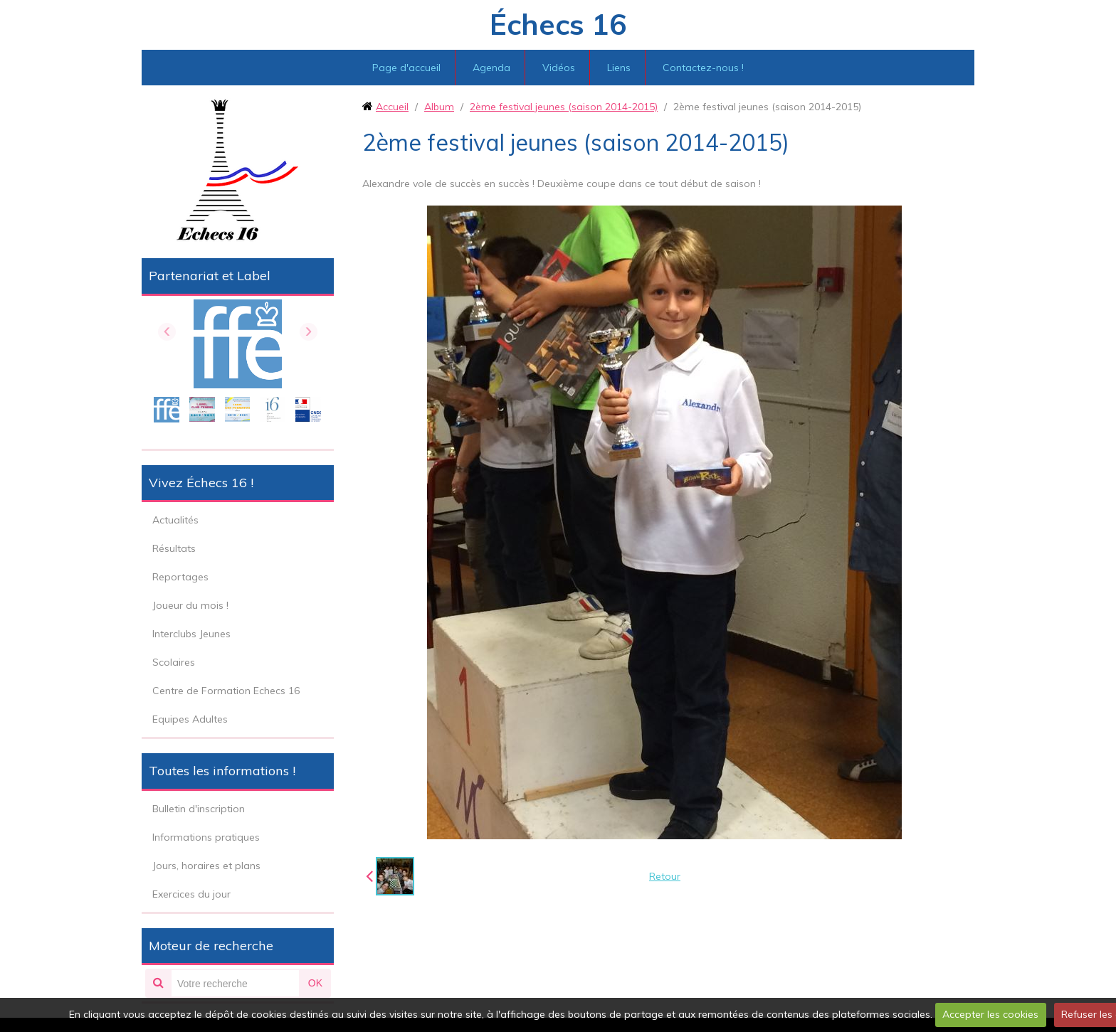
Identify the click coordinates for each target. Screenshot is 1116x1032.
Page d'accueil (406, 67)
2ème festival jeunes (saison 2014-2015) (564, 106)
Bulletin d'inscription (198, 808)
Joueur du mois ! (190, 605)
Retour (664, 876)
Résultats (174, 548)
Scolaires (173, 662)
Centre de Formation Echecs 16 (226, 690)
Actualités (175, 520)
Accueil (392, 106)
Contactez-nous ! (703, 67)
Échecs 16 (558, 24)
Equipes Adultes (190, 719)
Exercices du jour (191, 894)
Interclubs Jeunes (191, 633)
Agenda (491, 67)
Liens (619, 67)
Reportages (180, 576)
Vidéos (558, 67)
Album (439, 106)
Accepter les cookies (990, 1014)
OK (315, 983)
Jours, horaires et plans (206, 865)
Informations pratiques (206, 837)
